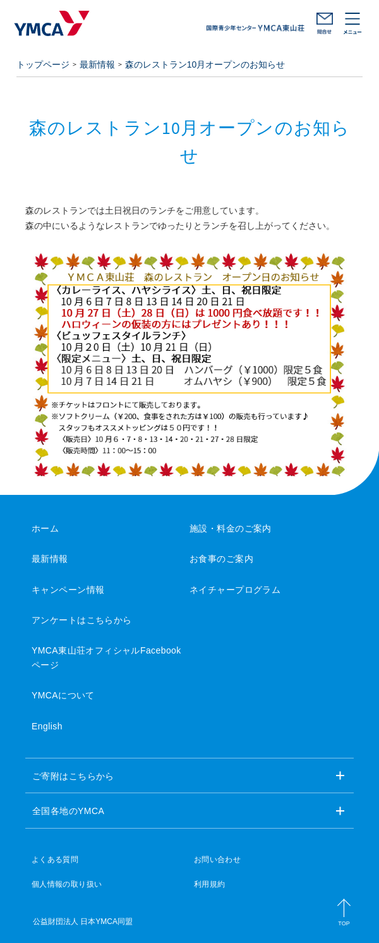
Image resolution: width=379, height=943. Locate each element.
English (47, 726)
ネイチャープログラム (235, 590)
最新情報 (97, 64)
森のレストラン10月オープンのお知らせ (205, 64)
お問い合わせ (324, 23)
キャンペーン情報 (68, 590)
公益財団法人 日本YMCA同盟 (83, 921)
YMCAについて (63, 695)
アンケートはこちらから (82, 620)
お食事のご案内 (221, 559)
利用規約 (209, 884)
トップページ (42, 64)
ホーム (45, 528)
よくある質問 (55, 859)
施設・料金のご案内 (231, 528)
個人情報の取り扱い (67, 884)
